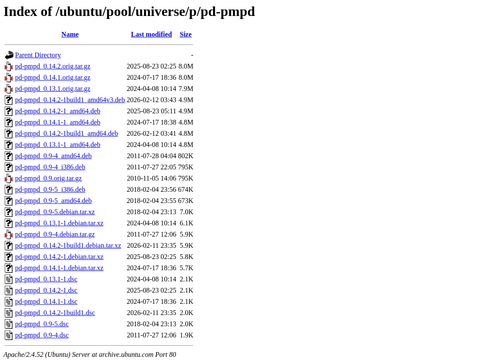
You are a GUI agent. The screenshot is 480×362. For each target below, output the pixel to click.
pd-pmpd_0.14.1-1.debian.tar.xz (59, 268)
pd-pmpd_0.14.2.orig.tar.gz (53, 66)
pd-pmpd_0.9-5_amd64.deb (53, 200)
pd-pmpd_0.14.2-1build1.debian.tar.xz (68, 245)
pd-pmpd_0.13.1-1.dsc (46, 279)
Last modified (151, 34)
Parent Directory (38, 55)
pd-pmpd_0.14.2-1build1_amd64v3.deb (70, 99)
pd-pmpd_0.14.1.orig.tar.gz (53, 77)
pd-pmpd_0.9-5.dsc (42, 324)
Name (69, 34)
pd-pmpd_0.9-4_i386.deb (50, 167)
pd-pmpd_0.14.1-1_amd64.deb (57, 122)
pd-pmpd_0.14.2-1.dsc (46, 290)
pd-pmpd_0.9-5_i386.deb (50, 189)
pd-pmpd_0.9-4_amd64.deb (53, 155)
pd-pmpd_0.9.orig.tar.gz (48, 178)
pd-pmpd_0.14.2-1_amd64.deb (57, 111)
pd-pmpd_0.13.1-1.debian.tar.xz (59, 223)
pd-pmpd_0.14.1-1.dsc (46, 301)
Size (186, 34)
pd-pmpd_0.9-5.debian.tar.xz (55, 211)
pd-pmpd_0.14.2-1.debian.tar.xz (59, 256)
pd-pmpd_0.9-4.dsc (42, 335)
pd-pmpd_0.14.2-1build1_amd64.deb (66, 133)
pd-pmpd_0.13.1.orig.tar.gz (53, 88)
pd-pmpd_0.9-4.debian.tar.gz (55, 234)
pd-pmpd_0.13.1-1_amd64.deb (57, 144)
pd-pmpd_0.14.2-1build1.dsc (55, 312)
